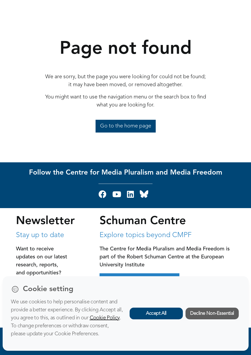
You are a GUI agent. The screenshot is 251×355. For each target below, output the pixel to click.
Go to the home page (125, 126)
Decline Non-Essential (212, 313)
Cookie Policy (105, 318)
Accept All (156, 313)
